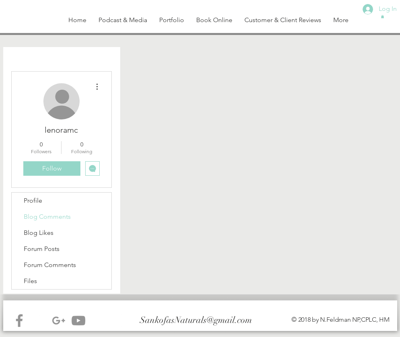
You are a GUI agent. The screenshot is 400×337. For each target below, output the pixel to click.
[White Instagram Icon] (98, 320)
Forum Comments (50, 265)
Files (30, 281)
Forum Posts (41, 249)
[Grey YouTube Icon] (78, 320)
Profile (33, 200)
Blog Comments (47, 216)
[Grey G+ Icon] (58, 320)
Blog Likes (38, 232)
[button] (382, 16)
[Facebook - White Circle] (117, 320)
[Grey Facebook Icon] (19, 320)
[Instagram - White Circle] (39, 320)
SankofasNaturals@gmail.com (196, 319)
